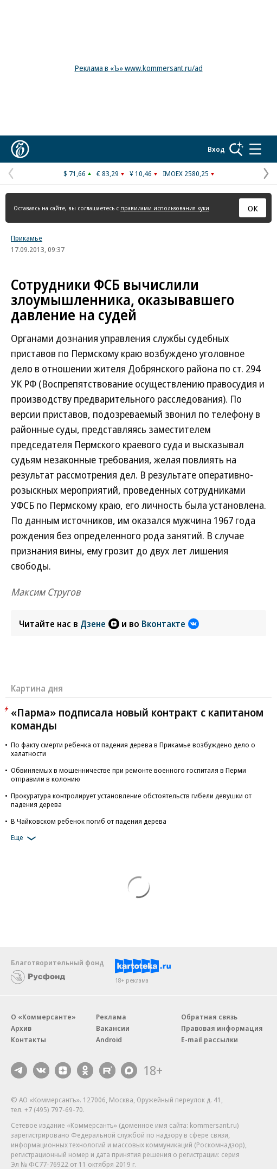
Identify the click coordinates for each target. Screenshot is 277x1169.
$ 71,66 (74, 173)
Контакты (28, 1039)
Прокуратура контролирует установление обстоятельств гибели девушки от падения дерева (131, 800)
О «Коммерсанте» (43, 1017)
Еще (25, 838)
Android (109, 1039)
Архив (21, 1028)
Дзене (99, 623)
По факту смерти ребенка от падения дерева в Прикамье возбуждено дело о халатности (133, 749)
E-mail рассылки (209, 1039)
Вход (216, 149)
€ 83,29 (107, 173)
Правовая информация (222, 1028)
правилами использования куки (164, 208)
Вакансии (113, 1028)
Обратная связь (209, 1017)
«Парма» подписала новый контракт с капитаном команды (137, 719)
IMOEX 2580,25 (186, 173)
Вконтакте (170, 623)
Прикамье (26, 238)
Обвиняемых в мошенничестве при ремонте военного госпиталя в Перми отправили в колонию (128, 774)
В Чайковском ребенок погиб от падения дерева (88, 821)
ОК (253, 208)
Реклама (111, 1017)
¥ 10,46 (141, 173)
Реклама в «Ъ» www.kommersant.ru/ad (139, 68)
